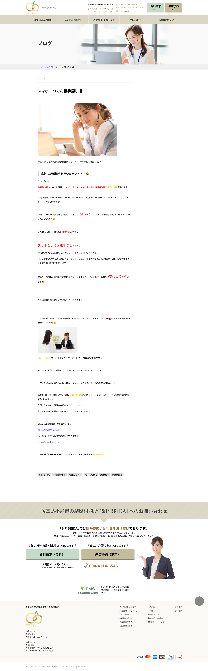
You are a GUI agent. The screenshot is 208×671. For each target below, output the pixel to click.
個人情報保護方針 (49, 666)
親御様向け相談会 (155, 618)
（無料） (156, 7)
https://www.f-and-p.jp (49, 442)
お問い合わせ (124, 11)
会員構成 (151, 607)
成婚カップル (153, 614)
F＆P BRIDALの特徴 (41, 19)
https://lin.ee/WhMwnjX (49, 429)
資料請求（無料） (52, 554)
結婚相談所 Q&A (166, 19)
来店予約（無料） (108, 554)
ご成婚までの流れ (72, 19)
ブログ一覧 (49, 67)
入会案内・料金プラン (104, 19)
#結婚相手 (104, 474)
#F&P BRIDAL (44, 474)
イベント (151, 610)
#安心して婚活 (91, 474)
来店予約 (178, 607)
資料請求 (178, 610)
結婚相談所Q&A (125, 618)
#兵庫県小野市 (59, 474)
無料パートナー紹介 (156, 622)
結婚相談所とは (125, 625)
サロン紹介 (135, 19)
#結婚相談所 (117, 474)
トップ (40, 67)
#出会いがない (75, 474)
